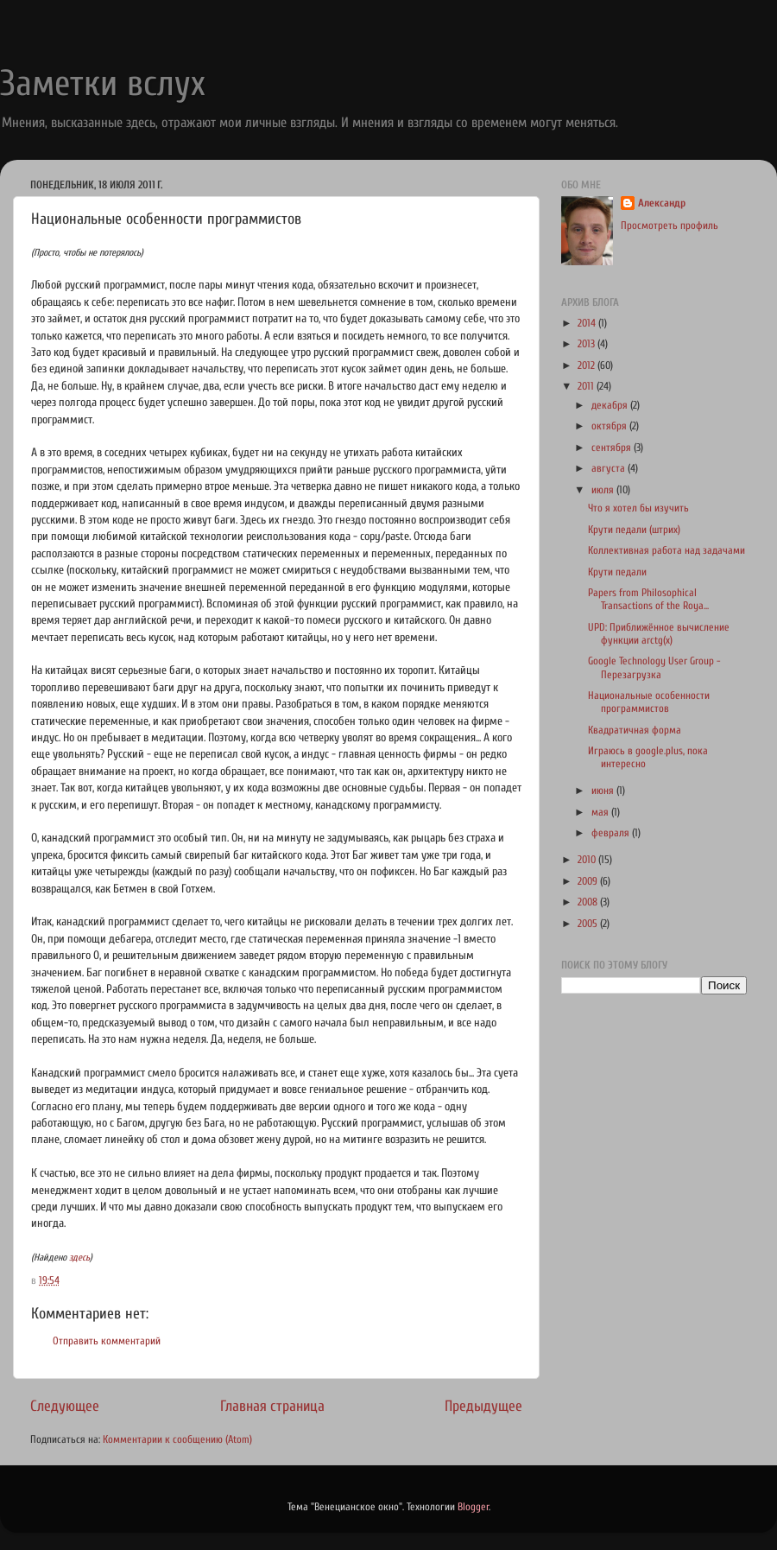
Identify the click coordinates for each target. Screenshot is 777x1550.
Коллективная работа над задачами (666, 550)
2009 (589, 881)
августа (609, 468)
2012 (587, 365)
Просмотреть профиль (669, 225)
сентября (612, 447)
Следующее (64, 1406)
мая (601, 812)
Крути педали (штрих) (634, 530)
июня (603, 791)
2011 (587, 386)
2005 (589, 924)
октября (610, 426)
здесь (79, 1257)
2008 (589, 902)
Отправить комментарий (107, 1341)
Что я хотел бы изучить (638, 508)
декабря (610, 405)
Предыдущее (483, 1406)
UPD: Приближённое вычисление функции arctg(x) (659, 633)
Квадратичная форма (634, 730)
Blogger (473, 1507)
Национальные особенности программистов (649, 702)
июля (603, 490)
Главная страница (272, 1406)
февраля (611, 833)
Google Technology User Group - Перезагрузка (654, 667)
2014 (588, 323)
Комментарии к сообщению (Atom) (177, 1439)
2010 (588, 860)
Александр (661, 203)
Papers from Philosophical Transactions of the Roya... (648, 599)
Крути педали (617, 572)
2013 (587, 344)
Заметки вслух (102, 83)
